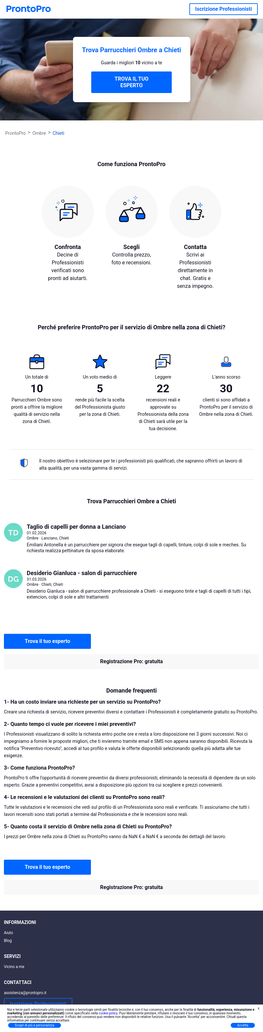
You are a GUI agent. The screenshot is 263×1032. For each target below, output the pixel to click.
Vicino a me (14, 966)
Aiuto (8, 932)
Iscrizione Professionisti (223, 9)
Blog (8, 940)
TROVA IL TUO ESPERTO (131, 82)
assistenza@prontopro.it (25, 993)
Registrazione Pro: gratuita (131, 661)
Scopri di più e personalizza (34, 1025)
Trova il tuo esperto (47, 641)
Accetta (242, 1025)
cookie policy (108, 1013)
